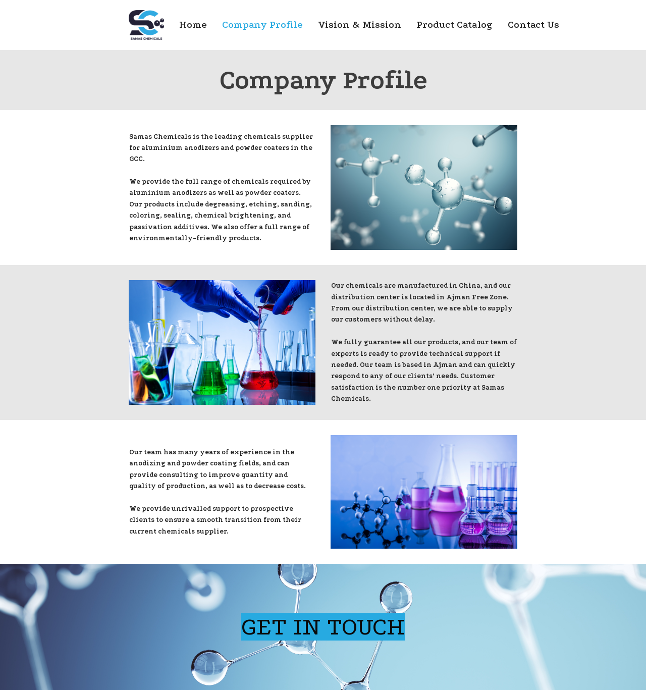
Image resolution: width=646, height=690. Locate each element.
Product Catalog (454, 24)
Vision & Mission (359, 24)
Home (193, 24)
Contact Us (533, 24)
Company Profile (262, 24)
